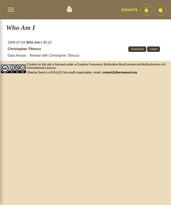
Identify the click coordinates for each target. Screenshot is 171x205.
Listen (153, 49)
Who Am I (34, 42)
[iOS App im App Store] (160, 10)
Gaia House (17, 56)
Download (137, 49)
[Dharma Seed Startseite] (69, 9)
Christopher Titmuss (24, 49)
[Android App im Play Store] (146, 10)
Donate (129, 10)
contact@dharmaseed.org (119, 72)
